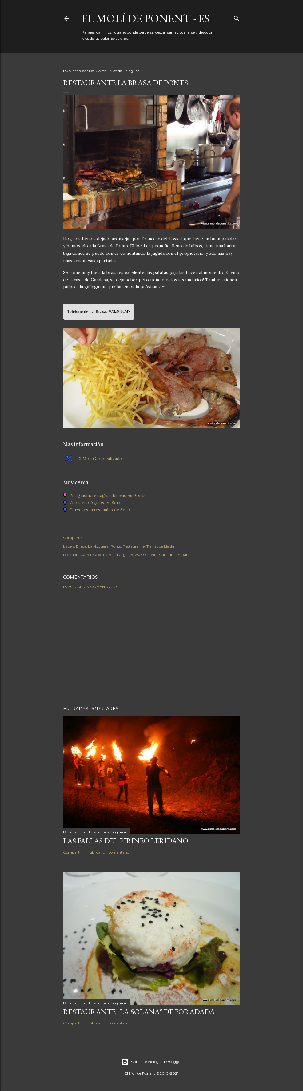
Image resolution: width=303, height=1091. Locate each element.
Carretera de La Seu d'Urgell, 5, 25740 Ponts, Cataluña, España (135, 554)
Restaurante (134, 546)
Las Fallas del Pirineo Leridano (125, 841)
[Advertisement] (151, 647)
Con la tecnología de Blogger (151, 1061)
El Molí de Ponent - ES (145, 18)
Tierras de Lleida (160, 546)
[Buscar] (236, 17)
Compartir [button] (72, 537)
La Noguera (98, 546)
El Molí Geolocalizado (99, 458)
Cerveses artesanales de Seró (99, 510)
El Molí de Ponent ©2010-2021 (151, 1073)
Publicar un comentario (90, 586)
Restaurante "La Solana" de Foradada (139, 1011)
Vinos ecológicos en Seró (95, 502)
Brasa (81, 546)
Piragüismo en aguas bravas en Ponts (107, 495)
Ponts (115, 546)
